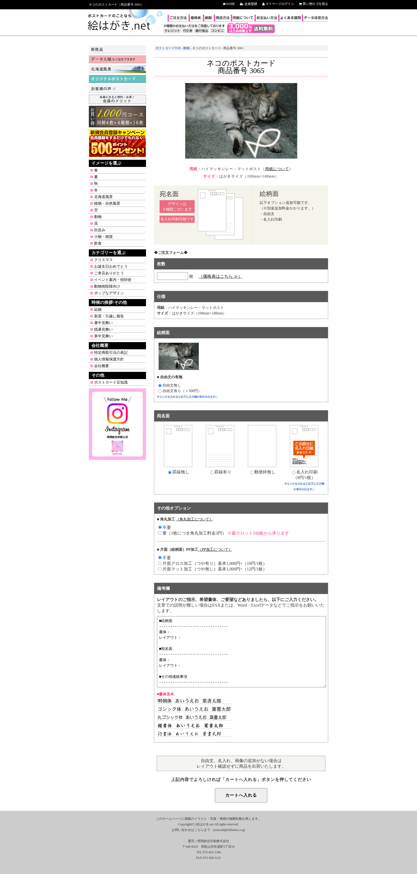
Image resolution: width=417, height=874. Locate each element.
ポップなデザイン (109, 293)
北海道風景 (103, 197)
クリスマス (103, 260)
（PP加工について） (215, 550)
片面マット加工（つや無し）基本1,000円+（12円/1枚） (212, 569)
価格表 (196, 18)
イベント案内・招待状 (112, 280)
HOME (229, 3)
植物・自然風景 (107, 203)
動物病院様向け (107, 286)
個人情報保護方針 (109, 359)
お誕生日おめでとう (111, 266)
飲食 (98, 243)
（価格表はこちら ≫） (220, 276)
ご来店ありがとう (109, 273)
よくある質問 (290, 18)
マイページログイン (278, 3)
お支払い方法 (266, 18)
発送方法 (222, 18)
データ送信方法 (315, 18)
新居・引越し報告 (109, 316)
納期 (208, 18)
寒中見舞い (103, 336)
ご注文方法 (178, 18)
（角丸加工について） (194, 519)
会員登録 (248, 3)
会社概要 (101, 366)
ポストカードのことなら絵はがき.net (119, 22)
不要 (164, 558)
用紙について (242, 18)
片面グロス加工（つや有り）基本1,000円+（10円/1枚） (212, 563)
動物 (98, 217)
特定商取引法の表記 (111, 353)
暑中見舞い (103, 323)
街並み (99, 230)
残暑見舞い (103, 329)
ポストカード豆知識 (111, 382)
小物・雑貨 (103, 237)
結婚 (98, 310)
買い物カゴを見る (313, 3)
